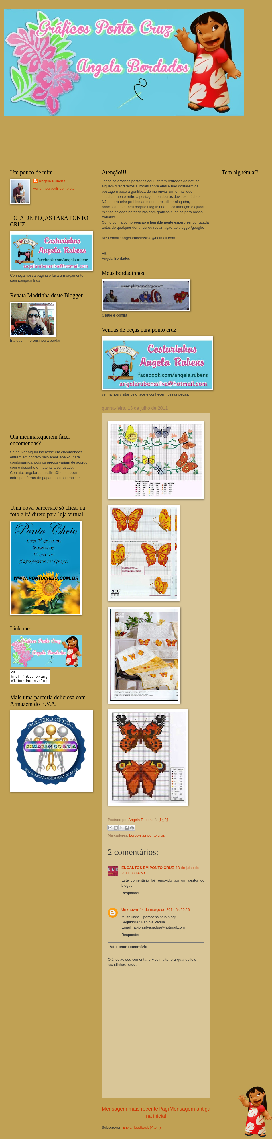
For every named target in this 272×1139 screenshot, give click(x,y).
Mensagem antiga (189, 1109)
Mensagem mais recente (130, 1109)
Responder (130, 893)
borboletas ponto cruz (147, 835)
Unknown (129, 909)
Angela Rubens (52, 181)
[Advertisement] (53, 387)
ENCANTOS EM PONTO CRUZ (147, 868)
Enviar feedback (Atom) (141, 1127)
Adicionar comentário (128, 947)
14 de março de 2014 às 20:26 (165, 909)
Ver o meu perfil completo (54, 188)
